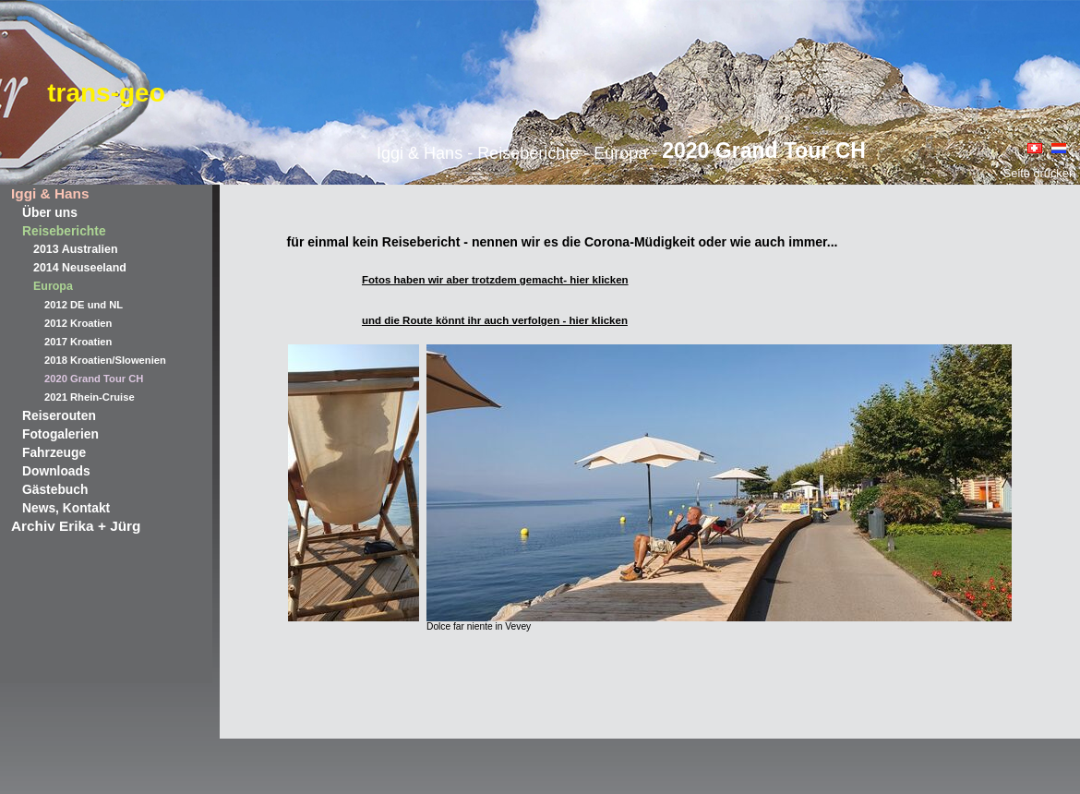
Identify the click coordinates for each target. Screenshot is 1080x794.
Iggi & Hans (50, 193)
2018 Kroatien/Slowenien (105, 360)
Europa (53, 286)
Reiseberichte (64, 230)
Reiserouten (59, 415)
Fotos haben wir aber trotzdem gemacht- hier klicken (495, 279)
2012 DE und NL (83, 304)
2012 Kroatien (78, 323)
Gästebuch (55, 489)
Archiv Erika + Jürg (75, 526)
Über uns (50, 212)
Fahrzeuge (54, 452)
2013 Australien (75, 249)
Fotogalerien (60, 434)
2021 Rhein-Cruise (89, 397)
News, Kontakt (66, 507)
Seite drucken (1039, 173)
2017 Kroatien (78, 341)
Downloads (56, 470)
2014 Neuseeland (79, 267)
